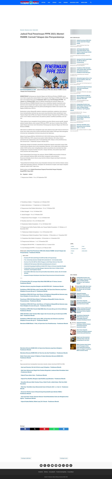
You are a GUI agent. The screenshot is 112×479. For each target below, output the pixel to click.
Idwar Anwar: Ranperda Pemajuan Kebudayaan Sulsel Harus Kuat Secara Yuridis (83, 302)
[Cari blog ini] (91, 2)
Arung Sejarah (52, 471)
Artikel (44, 2)
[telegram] (63, 429)
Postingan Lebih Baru (26, 458)
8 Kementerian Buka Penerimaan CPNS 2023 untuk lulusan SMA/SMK (84, 88)
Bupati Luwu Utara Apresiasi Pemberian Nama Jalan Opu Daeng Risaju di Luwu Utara (83, 339)
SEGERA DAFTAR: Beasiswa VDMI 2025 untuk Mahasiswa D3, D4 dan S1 (40, 264)
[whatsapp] (54, 429)
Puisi (60, 2)
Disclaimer (40, 471)
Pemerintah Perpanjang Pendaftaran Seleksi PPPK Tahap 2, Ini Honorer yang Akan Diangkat (45, 266)
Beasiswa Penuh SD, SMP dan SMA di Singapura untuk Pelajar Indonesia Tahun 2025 (43, 262)
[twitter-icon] (44, 465)
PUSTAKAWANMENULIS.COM (28, 89)
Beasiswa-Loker (74, 2)
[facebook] (25, 429)
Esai (49, 2)
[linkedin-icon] (56, 465)
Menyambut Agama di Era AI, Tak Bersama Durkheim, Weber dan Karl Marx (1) (84, 80)
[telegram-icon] (59, 465)
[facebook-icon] (41, 465)
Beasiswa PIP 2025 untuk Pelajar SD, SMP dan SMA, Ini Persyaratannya (40, 257)
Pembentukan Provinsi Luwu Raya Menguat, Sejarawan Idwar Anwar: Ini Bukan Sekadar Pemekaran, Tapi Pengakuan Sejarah (80, 107)
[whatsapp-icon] (63, 465)
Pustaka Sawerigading (61, 471)
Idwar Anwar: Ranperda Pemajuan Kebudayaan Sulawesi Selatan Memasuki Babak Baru (84, 331)
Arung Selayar (70, 471)
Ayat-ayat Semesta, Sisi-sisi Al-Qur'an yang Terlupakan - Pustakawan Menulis (41, 367)
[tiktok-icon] (70, 465)
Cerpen (54, 2)
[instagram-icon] (48, 465)
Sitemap (46, 471)
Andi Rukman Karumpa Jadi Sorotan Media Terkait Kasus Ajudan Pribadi (83, 117)
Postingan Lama (63, 458)
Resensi (66, 2)
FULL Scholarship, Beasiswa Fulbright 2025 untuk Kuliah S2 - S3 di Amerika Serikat (43, 259)
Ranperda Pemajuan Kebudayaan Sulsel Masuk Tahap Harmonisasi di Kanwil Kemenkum (44, 275)
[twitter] (35, 429)
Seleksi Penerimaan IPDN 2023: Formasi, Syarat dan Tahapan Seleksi (84, 42)
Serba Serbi (84, 2)
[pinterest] (44, 429)
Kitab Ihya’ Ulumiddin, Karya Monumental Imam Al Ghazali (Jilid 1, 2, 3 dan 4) (83, 126)
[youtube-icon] (52, 465)
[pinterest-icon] (67, 465)
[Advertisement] (56, 17)
